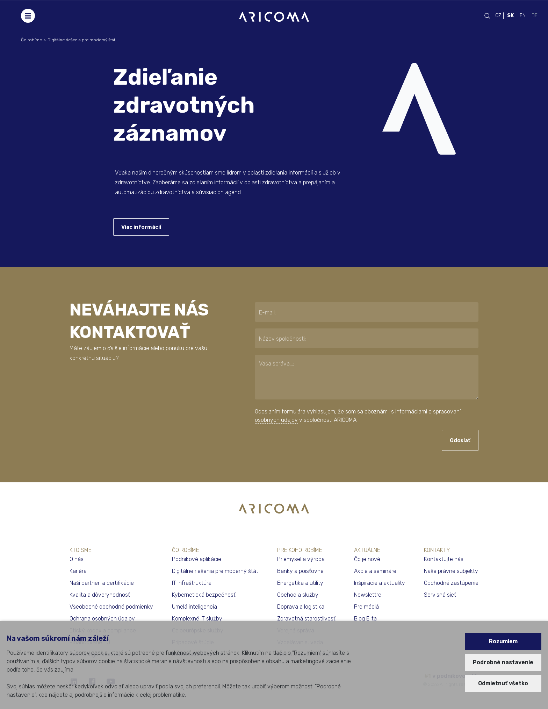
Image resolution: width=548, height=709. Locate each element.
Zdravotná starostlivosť (306, 618)
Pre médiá (366, 606)
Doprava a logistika (300, 606)
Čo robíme (31, 39)
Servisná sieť (440, 594)
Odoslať (460, 440)
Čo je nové (367, 559)
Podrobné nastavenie (503, 662)
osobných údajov (276, 420)
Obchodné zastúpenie (451, 583)
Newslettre (367, 594)
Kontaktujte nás (443, 559)
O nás (77, 559)
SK (510, 16)
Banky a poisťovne (300, 571)
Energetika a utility (300, 583)
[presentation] (297, 441)
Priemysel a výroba (301, 559)
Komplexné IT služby (197, 618)
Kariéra (78, 571)
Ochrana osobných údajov (102, 618)
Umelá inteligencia (194, 606)
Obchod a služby (297, 594)
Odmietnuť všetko (503, 683)
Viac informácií (141, 227)
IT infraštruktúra (191, 583)
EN (523, 16)
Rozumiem (503, 641)
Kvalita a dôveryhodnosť (100, 594)
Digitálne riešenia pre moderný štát (81, 39)
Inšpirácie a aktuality (379, 583)
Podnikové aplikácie (196, 559)
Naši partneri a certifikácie (102, 583)
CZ (498, 16)
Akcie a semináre (375, 571)
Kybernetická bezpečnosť (204, 594)
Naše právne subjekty (451, 571)
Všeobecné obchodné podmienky (111, 606)
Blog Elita (365, 618)
